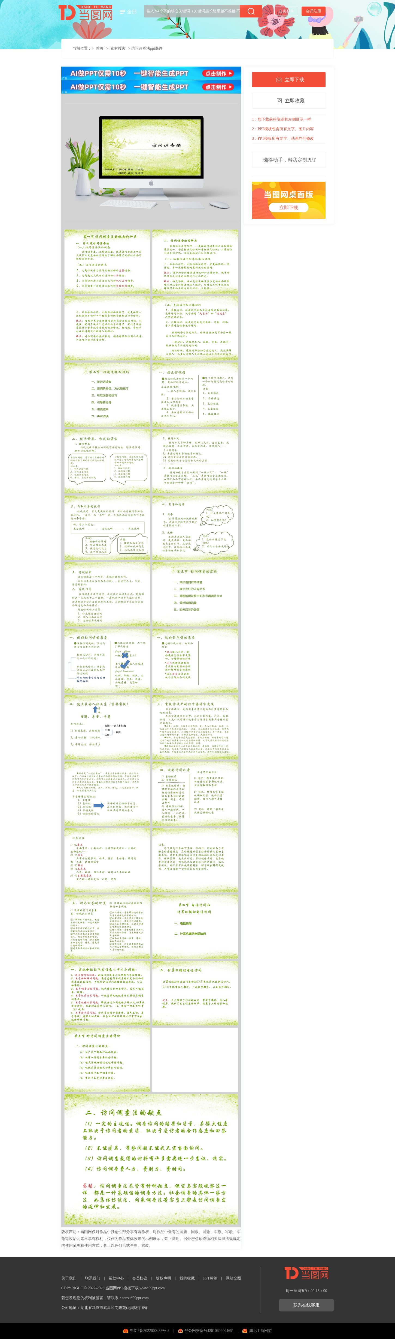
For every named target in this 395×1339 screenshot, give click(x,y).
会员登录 (286, 11)
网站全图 (233, 1278)
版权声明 (163, 1278)
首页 (100, 48)
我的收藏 (187, 1278)
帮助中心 (116, 1278)
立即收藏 (295, 100)
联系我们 (92, 1278)
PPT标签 (210, 1278)
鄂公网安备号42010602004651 (209, 1331)
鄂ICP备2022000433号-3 (149, 1331)
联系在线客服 (306, 1305)
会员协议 (139, 1278)
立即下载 (294, 79)
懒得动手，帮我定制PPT (289, 160)
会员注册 (313, 11)
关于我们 (69, 1278)
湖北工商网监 (260, 1331)
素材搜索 (118, 48)
